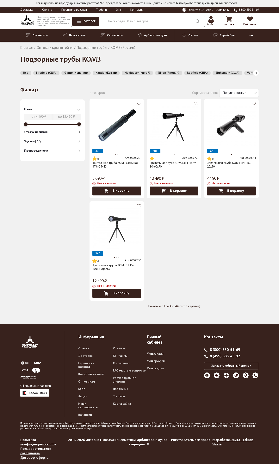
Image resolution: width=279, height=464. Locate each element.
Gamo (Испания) (76, 72)
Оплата (47, 9)
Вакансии (85, 414)
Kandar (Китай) (106, 72)
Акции (82, 396)
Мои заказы (155, 353)
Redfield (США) (197, 72)
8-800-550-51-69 (249, 9)
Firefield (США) (46, 72)
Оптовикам (86, 381)
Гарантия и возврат (74, 9)
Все (25, 72)
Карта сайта (122, 403)
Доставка (26, 9)
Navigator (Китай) (137, 72)
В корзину (116, 191)
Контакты (136, 9)
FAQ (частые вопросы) (129, 370)
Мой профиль (156, 361)
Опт (118, 9)
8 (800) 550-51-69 (225, 350)
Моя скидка (155, 368)
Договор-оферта (34, 458)
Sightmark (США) (227, 72)
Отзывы (119, 348)
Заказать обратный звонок (231, 365)
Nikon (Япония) (168, 72)
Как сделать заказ (91, 374)
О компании (121, 363)
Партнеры (120, 389)
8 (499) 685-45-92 (225, 356)
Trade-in (101, 9)
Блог (81, 389)
